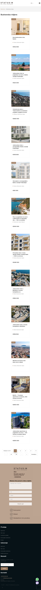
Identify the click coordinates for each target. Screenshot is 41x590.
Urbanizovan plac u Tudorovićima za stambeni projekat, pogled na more (20, 110)
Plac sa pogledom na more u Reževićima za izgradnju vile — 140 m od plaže (20, 218)
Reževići (23, 222)
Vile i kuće (3, 533)
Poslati (4, 568)
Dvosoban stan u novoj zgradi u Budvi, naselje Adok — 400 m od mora (20, 254)
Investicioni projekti (4, 535)
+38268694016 (17, 477)
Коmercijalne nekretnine (5, 537)
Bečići (15, 293)
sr (31, 3)
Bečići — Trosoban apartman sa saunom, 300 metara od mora (20, 396)
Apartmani (3, 530)
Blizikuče (15, 114)
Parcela (2, 540)
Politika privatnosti (4, 553)
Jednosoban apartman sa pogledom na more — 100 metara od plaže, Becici (20, 432)
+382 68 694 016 (4, 576)
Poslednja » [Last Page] (34, 454)
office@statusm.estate (7, 578)
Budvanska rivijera (20, 42)
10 (11, 454)
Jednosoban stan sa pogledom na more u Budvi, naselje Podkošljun (20, 75)
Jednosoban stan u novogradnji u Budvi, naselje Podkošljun (20, 146)
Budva (15, 42)
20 (16, 454)
